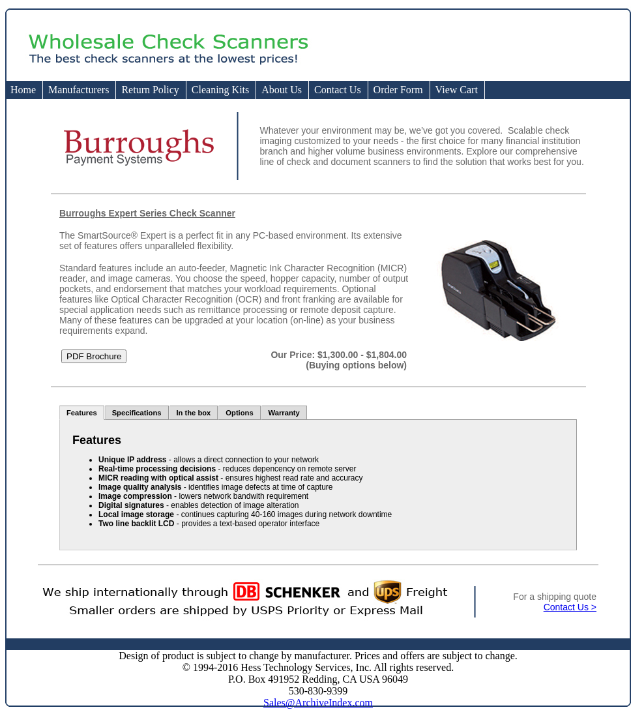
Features (81, 413)
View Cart (456, 89)
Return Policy (150, 89)
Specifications (137, 413)
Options (239, 413)
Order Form (398, 89)
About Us (281, 89)
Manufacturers (78, 89)
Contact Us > (570, 607)
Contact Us (337, 89)
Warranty (284, 413)
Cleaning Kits (220, 89)
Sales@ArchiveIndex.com (318, 702)
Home (23, 89)
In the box (194, 413)
